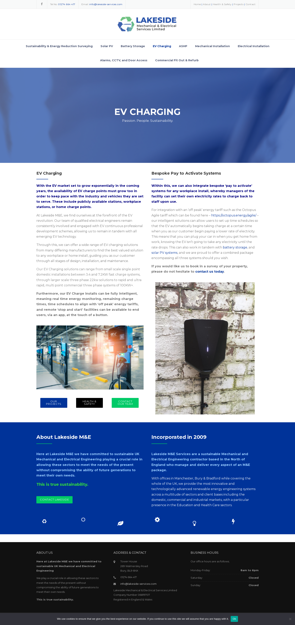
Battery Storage (133, 46)
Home (197, 4)
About (207, 4)
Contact (251, 4)
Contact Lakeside (54, 499)
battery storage (235, 247)
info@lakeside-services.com (138, 583)
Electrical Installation (253, 46)
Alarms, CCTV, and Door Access (123, 60)
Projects (238, 4)
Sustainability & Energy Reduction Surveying (59, 46)
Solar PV (106, 46)
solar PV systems (164, 253)
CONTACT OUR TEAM (125, 402)
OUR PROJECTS (53, 402)
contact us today (209, 271)
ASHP (183, 46)
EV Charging (162, 46)
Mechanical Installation (212, 46)
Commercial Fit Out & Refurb (177, 60)
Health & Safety (222, 4)
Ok (234, 618)
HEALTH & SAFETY (89, 402)
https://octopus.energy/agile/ (233, 215)
